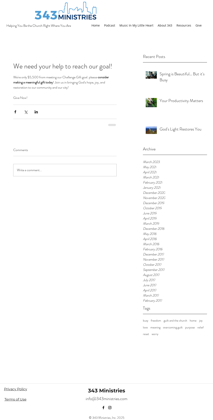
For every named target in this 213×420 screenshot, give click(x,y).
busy (145, 321)
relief (200, 327)
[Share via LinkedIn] (36, 112)
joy (201, 321)
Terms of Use (15, 399)
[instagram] (110, 407)
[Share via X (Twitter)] (26, 112)
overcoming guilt (173, 327)
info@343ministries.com (106, 399)
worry (155, 334)
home (193, 321)
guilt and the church (175, 321)
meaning (155, 327)
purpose (190, 327)
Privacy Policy (15, 389)
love (145, 327)
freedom (156, 321)
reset (146, 334)
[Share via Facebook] (15, 112)
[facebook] (103, 407)
